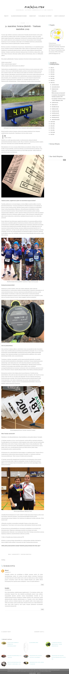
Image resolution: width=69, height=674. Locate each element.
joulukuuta (54, 85)
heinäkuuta (54, 107)
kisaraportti (15, 554)
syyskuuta (54, 102)
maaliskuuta (55, 115)
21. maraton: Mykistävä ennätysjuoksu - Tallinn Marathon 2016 (57, 644)
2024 (51, 72)
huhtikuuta (54, 113)
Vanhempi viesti (38, 631)
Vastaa (42, 584)
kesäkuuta (54, 109)
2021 (51, 78)
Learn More (32, 673)
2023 (51, 74)
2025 (51, 70)
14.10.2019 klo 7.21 (8, 572)
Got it (38, 673)
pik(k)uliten (34, 5)
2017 (51, 124)
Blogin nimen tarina (33, 642)
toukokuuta (55, 111)
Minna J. (7, 570)
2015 (51, 128)
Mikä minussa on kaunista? (58, 93)
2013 (51, 132)
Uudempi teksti (6, 631)
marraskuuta (55, 87)
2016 (51, 126)
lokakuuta (54, 89)
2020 (51, 80)
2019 (51, 83)
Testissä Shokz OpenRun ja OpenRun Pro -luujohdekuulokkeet (13, 644)
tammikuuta (55, 119)
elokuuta (54, 105)
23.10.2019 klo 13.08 (8, 590)
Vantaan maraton (26, 554)
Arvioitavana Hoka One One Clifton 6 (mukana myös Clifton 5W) (59, 657)
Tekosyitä (54, 91)
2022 (51, 76)
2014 (51, 130)
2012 (51, 134)
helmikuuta (55, 117)
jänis (9, 554)
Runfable (7, 588)
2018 (51, 122)
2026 (51, 68)
